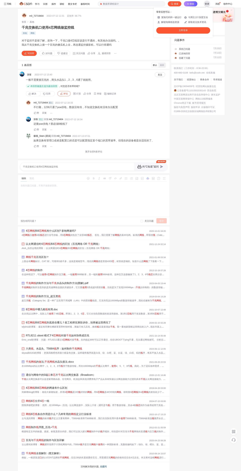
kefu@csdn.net (197, 72)
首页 (24, 22)
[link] (24, 22)
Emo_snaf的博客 (30, 339)
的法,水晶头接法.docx (50, 361)
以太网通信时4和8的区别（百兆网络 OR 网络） (63, 244)
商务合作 (204, 79)
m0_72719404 (36, 16)
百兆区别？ (37, 257)
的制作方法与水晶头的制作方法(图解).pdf (57, 283)
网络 (32, 33)
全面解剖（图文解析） (44, 453)
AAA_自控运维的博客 (32, 248)
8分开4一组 (37, 401)
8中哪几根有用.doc (42, 309)
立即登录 (183, 30)
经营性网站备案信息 (206, 86)
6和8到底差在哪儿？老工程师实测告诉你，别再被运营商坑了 (68, 322)
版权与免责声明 (182, 107)
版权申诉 (195, 107)
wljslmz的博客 (29, 326)
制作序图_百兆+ (41, 427)
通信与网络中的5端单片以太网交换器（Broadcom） (60, 375)
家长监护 (215, 94)
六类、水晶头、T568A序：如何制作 (54, 348)
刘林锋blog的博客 (30, 392)
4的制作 (34, 270)
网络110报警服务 (204, 98)
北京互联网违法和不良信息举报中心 (192, 94)
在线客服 (210, 72)
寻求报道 (217, 79)
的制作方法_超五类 (43, 296)
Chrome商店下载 (182, 103)
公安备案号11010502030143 (191, 90)
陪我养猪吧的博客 (31, 405)
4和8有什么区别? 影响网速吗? (51, 230)
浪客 (29, 74)
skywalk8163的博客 (31, 353)
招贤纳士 (191, 79)
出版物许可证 (208, 107)
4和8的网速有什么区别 (46, 387)
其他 (32, 22)
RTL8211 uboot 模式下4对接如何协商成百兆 (57, 335)
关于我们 (178, 79)
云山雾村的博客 (29, 444)
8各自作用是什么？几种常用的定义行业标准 (58, 414)
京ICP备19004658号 (184, 86)
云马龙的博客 (28, 418)
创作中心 (227, 4)
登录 (207, 4)
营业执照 (211, 90)
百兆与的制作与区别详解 (45, 440)
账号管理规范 (199, 103)
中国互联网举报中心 (184, 98)
